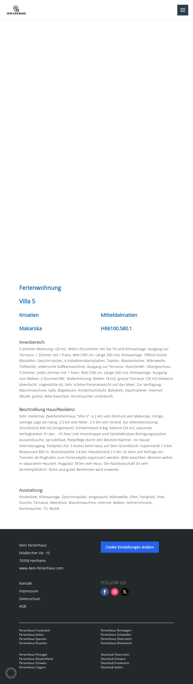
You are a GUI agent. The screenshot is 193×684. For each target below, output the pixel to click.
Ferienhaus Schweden (116, 634)
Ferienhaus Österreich (116, 639)
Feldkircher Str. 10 (34, 552)
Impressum (28, 591)
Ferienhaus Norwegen (116, 630)
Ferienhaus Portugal (33, 654)
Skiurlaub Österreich (115, 654)
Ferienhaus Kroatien (33, 643)
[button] (11, 673)
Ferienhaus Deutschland (36, 659)
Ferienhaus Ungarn (32, 667)
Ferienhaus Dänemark (116, 643)
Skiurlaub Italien (112, 667)
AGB (22, 606)
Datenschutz (29, 598)
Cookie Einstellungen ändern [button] (130, 547)
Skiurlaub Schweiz (113, 659)
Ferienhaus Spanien (33, 639)
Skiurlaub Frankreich (115, 663)
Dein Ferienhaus (33, 545)
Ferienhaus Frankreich (34, 630)
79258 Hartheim (32, 560)
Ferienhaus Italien (31, 634)
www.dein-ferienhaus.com (41, 568)
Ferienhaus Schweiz (33, 663)
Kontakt (25, 583)
